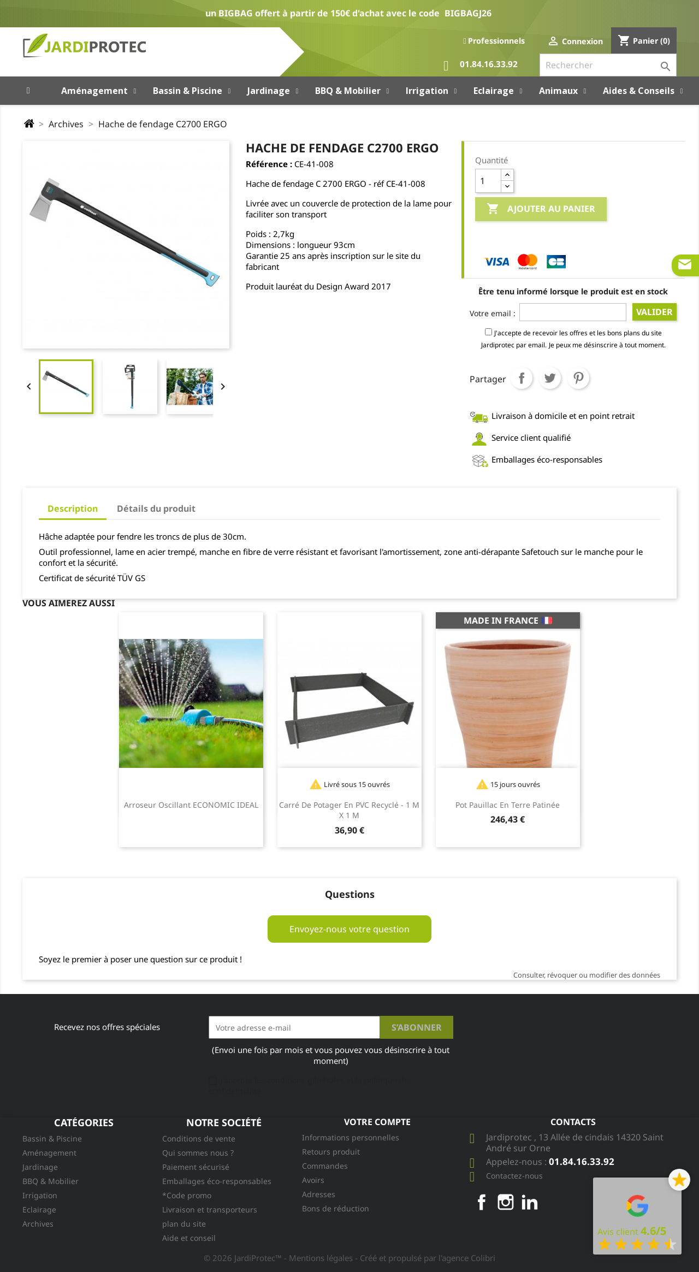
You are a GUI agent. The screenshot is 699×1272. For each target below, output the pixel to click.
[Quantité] (488, 181)
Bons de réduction (335, 1208)
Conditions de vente (198, 1138)
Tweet (550, 378)
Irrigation (39, 1195)
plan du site (184, 1223)
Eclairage (39, 1209)
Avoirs (313, 1180)
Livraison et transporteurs (209, 1209)
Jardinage (40, 1167)
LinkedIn (530, 1202)
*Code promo (186, 1195)
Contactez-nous (514, 1175)
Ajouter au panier (541, 209)
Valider (654, 312)
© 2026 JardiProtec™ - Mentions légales (279, 1257)
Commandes (325, 1166)
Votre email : (493, 313)
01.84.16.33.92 (480, 66)
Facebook (482, 1202)
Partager (521, 378)
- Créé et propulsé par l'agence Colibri (425, 1257)
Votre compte (377, 1122)
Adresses (318, 1194)
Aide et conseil (189, 1238)
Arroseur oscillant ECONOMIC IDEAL (191, 805)
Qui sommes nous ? (198, 1152)
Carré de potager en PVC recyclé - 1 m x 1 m (349, 810)
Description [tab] (73, 508)
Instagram (506, 1202)
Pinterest (578, 378)
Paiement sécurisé (195, 1167)
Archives (38, 1223)
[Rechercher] (608, 65)
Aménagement (49, 1152)
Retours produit (331, 1151)
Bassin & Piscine (52, 1138)
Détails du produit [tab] (156, 508)
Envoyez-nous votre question (349, 929)
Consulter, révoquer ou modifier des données (586, 975)
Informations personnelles (350, 1137)
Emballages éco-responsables (216, 1181)
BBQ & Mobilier (50, 1181)
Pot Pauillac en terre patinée (507, 805)
